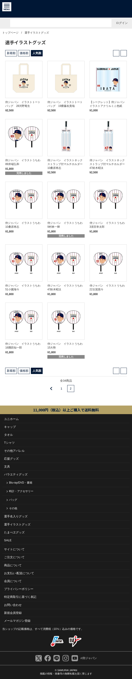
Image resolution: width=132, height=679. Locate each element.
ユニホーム (11, 419)
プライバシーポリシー (18, 589)
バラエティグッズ (16, 474)
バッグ (13, 499)
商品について (13, 565)
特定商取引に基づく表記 (20, 597)
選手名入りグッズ (16, 516)
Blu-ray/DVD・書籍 (20, 482)
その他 (13, 508)
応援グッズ (11, 458)
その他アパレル (14, 450)
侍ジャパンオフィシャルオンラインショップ (66, 9)
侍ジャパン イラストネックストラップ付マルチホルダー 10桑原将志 (66, 164)
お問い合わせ (13, 605)
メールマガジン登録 (17, 620)
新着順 (11, 53)
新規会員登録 (13, 613)
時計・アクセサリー (21, 491)
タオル (8, 434)
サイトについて (14, 549)
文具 (7, 466)
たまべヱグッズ (14, 532)
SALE (8, 540)
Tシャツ (9, 442)
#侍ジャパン (88, 658)
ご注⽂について (14, 557)
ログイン (122, 23)
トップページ (10, 32)
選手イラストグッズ (37, 32)
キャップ (10, 427)
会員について (13, 581)
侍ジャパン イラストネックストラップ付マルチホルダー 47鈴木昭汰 (108, 164)
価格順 (24, 53)
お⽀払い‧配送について (19, 573)
